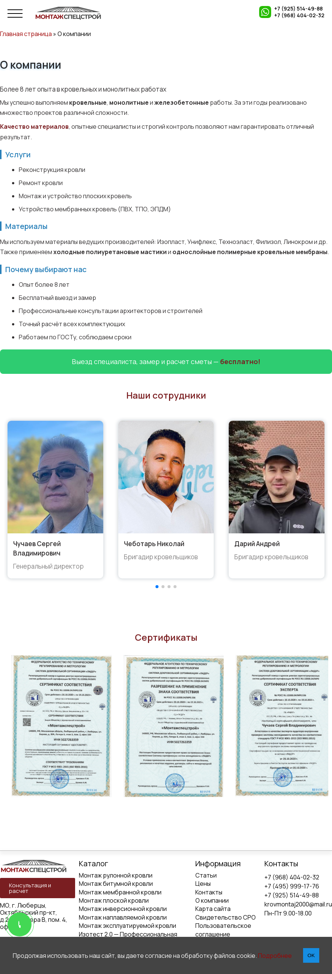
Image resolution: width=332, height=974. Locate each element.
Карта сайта (213, 909)
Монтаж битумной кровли (116, 883)
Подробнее (275, 955)
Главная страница (26, 34)
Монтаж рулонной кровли (115, 875)
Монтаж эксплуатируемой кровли (127, 925)
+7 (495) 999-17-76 (291, 886)
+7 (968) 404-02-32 (299, 15)
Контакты (208, 892)
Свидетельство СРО (225, 917)
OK (311, 955)
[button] (156, 586)
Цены (203, 883)
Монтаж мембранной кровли (120, 892)
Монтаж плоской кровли (114, 900)
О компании (212, 900)
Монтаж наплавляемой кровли (123, 917)
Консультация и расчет (30, 888)
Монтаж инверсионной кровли (123, 909)
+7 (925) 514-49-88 (298, 8)
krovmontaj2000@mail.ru (298, 904)
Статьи (206, 875)
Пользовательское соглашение (223, 929)
